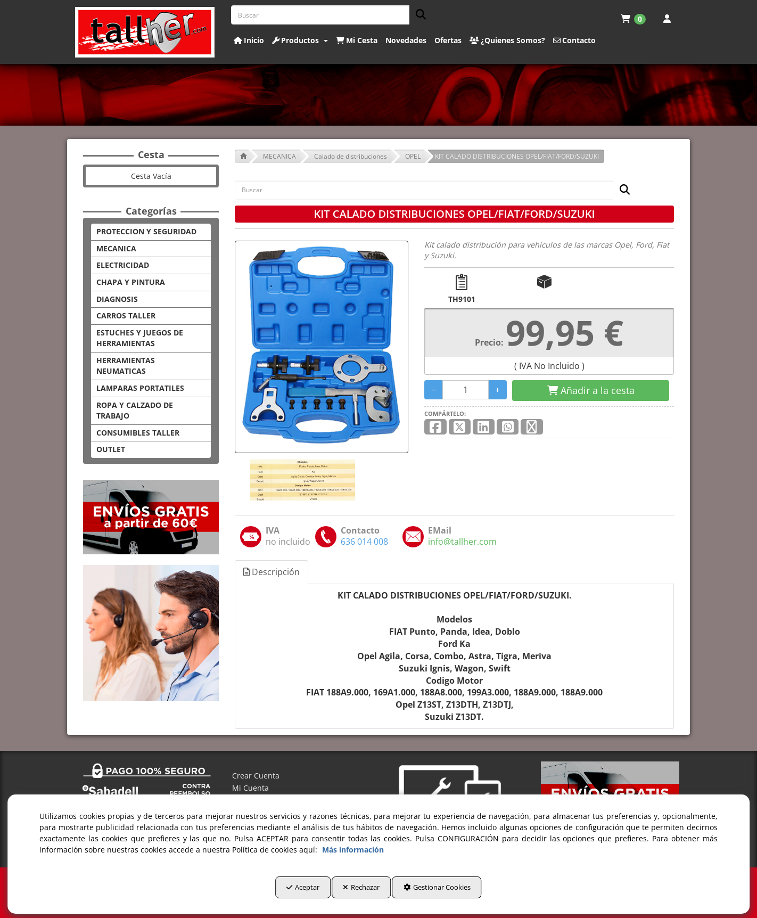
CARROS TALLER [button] (125, 315)
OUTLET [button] (110, 449)
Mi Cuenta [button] (250, 788)
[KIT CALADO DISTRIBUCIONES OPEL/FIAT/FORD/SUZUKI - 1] (301, 480)
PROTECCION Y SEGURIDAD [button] (146, 231)
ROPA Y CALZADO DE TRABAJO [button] (134, 410)
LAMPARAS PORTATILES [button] (140, 388)
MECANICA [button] (116, 248)
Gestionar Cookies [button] (459, 892)
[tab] (272, 572)
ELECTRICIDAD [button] (122, 265)
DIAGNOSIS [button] (117, 299)
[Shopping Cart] (590, 390)
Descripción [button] (271, 572)
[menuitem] (633, 18)
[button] (145, 32)
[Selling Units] (465, 389)
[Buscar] (417, 15)
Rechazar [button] (361, 892)
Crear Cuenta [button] (255, 776)
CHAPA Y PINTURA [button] (130, 282)
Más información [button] (353, 854)
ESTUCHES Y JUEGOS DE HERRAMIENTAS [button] (139, 338)
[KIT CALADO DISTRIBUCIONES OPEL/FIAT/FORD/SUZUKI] (321, 346)
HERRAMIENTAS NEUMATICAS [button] (125, 365)
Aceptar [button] (280, 892)
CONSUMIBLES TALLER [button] (137, 433)
